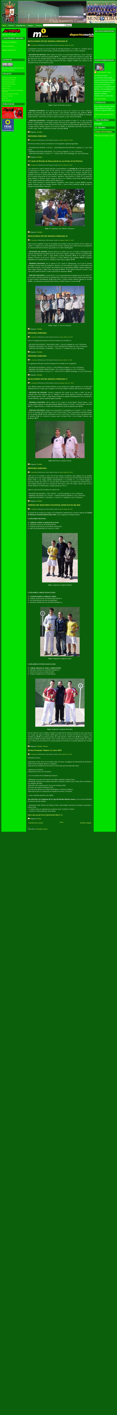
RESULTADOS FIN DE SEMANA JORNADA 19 (47, 236)
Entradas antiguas (85, 823)
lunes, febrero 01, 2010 (65, 754)
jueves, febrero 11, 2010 (65, 360)
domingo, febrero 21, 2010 (66, 240)
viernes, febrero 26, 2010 (66, 140)
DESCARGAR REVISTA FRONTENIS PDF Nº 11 (45, 815)
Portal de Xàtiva (6, 100)
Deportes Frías (6, 88)
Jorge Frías (5, 98)
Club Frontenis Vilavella (8, 84)
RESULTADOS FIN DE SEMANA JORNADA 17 (47, 379)
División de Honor (8, 46)
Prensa (39, 819)
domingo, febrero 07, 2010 (66, 383)
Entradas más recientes (35, 823)
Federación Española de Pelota (10, 94)
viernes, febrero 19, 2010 (66, 337)
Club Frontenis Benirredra (9, 77)
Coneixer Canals (6, 86)
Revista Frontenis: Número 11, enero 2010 (44, 750)
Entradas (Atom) (42, 829)
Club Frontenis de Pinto (8, 82)
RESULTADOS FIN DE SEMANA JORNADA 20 (47, 41)
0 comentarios (34, 45)
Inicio (61, 822)
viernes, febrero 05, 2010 (66, 472)
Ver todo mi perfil (100, 99)
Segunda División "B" (9, 50)
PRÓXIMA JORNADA (37, 136)
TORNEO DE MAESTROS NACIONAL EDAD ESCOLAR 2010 (54, 505)
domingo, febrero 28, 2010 (66, 45)
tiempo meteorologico (103, 132)
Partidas (39, 132)
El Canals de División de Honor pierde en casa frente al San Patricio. (55, 161)
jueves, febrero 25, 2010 (65, 165)
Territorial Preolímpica (9, 42)
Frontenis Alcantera (7, 96)
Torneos (45, 746)
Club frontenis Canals (104, 72)
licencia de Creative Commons (13, 69)
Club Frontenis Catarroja (8, 79)
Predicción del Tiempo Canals (104, 136)
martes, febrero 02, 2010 (65, 509)
